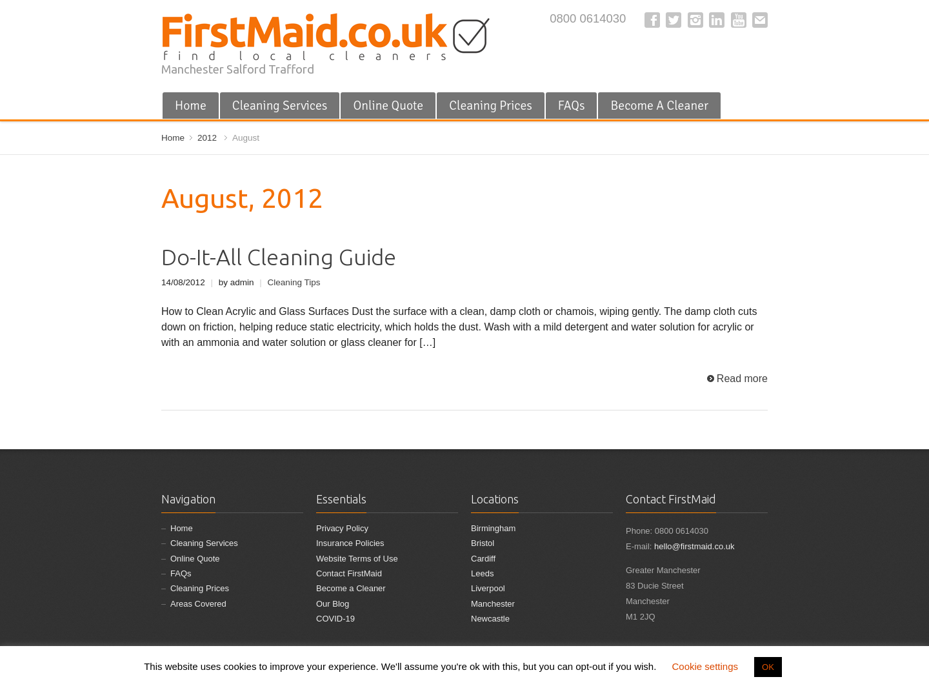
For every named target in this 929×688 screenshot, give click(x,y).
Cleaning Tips (294, 282)
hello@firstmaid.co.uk (694, 546)
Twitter (673, 20)
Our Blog (332, 604)
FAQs (571, 105)
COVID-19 (335, 618)
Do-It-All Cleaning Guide (278, 257)
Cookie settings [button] (705, 666)
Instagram (695, 20)
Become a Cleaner (351, 588)
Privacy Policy (342, 528)
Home (190, 105)
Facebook (652, 20)
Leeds (482, 573)
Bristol (482, 543)
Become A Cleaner (659, 105)
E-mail (760, 20)
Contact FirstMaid (349, 573)
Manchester (493, 604)
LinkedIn (716, 20)
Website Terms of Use (357, 558)
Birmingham (493, 528)
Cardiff (483, 558)
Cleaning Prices (490, 105)
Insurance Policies (350, 543)
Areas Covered (198, 604)
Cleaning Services (280, 105)
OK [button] (768, 667)
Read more (742, 378)
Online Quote (388, 105)
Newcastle (490, 618)
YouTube (738, 20)
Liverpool (488, 588)
